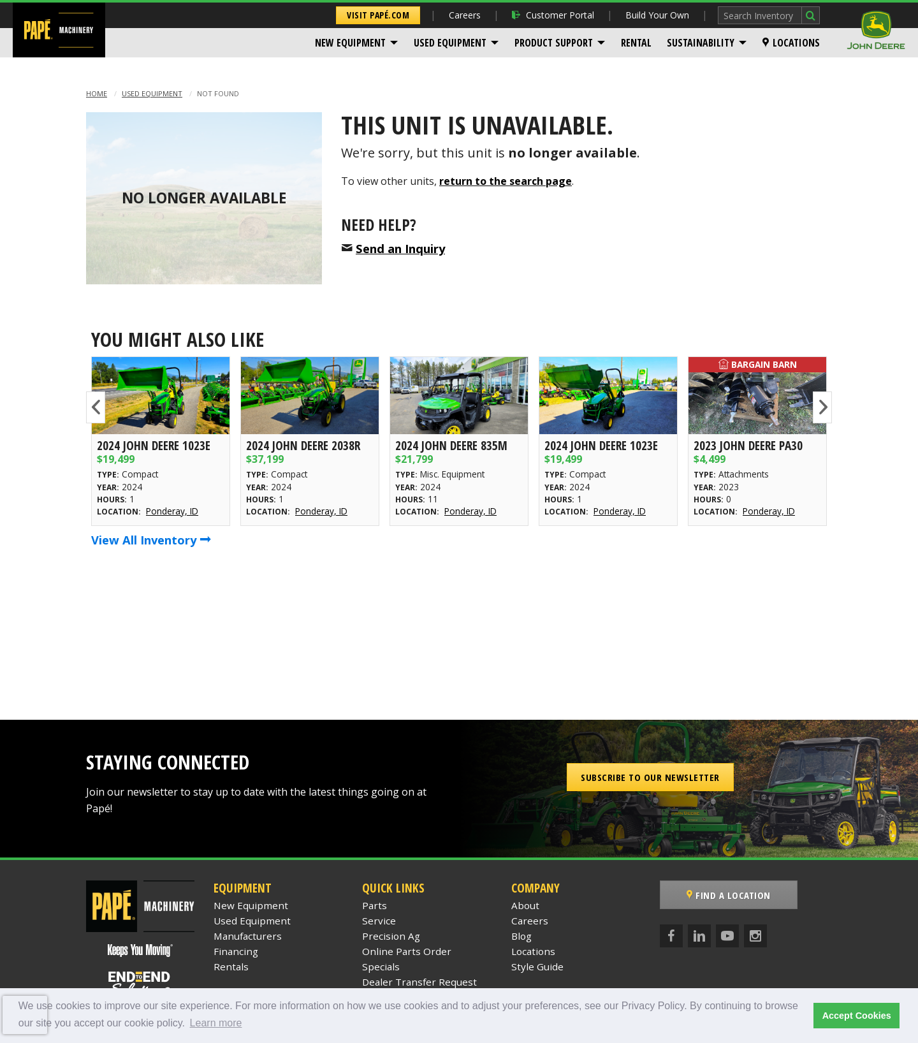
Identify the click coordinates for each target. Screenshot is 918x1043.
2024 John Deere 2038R (303, 445)
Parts (374, 905)
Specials (381, 966)
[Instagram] (755, 935)
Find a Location (729, 895)
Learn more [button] (216, 1022)
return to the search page (505, 181)
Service (379, 920)
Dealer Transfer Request (419, 981)
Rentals (231, 966)
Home (96, 93)
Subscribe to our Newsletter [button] (650, 777)
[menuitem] (356, 42)
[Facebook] (671, 935)
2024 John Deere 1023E (153, 445)
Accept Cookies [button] (856, 1015)
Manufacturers (248, 936)
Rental (636, 43)
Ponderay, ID (172, 511)
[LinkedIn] (699, 935)
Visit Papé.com (378, 15)
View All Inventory (151, 540)
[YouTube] (727, 935)
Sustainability (700, 43)
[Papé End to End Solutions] (140, 983)
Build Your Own (657, 15)
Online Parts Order (406, 951)
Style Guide (537, 966)
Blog (521, 936)
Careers (465, 15)
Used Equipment (450, 43)
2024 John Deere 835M (451, 445)
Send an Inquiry (400, 248)
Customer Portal (553, 15)
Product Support (553, 43)
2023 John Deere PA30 (748, 445)
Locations (791, 43)
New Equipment (350, 43)
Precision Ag (391, 936)
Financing (236, 951)
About (525, 905)
